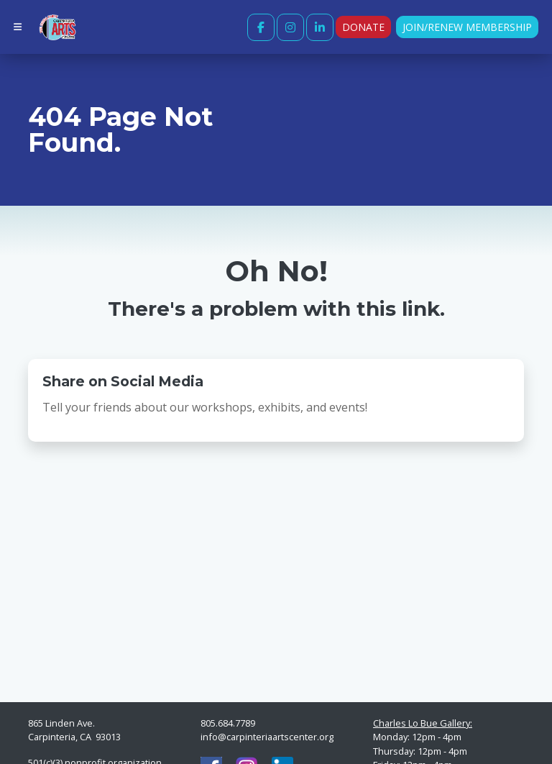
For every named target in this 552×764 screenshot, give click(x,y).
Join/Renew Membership (467, 27)
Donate (363, 27)
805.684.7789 (228, 723)
